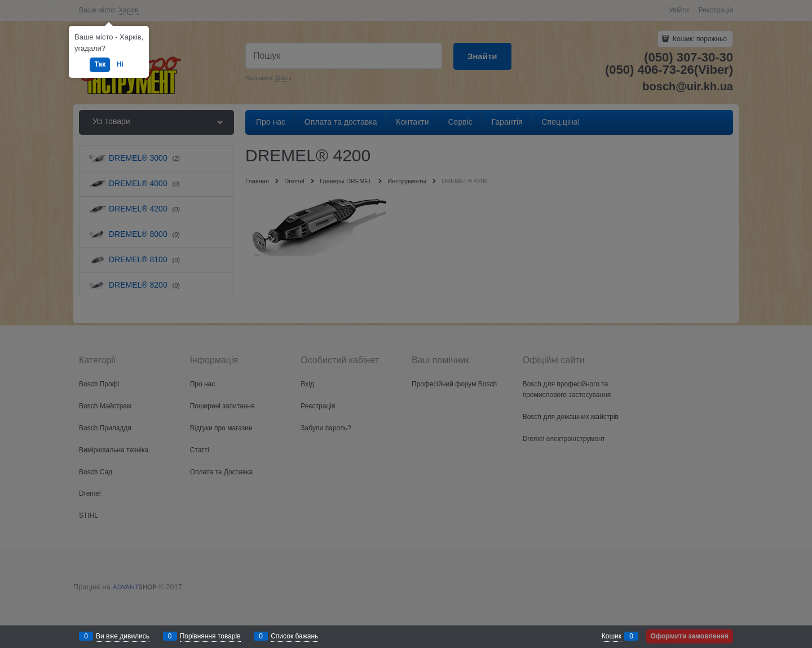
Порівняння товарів (210, 636)
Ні (120, 64)
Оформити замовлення (690, 636)
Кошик (611, 636)
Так (99, 64)
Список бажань (294, 636)
